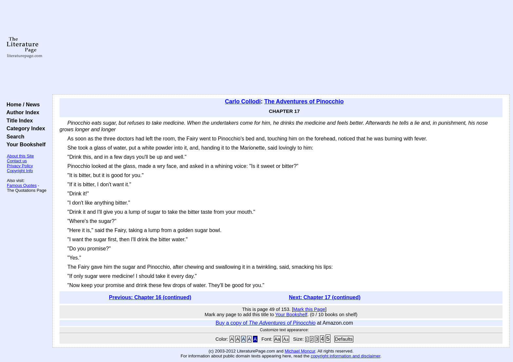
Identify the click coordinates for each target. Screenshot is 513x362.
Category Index (24, 128)
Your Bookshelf (24, 144)
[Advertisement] (281, 47)
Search (14, 136)
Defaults (344, 339)
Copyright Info (20, 170)
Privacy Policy (20, 165)
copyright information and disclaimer (345, 355)
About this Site (20, 156)
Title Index (18, 120)
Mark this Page (309, 309)
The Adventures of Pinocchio (304, 101)
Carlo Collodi (243, 101)
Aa (277, 339)
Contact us (17, 160)
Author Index (21, 112)
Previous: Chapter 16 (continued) (150, 297)
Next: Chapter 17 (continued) (325, 297)
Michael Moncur (300, 351)
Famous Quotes (22, 185)
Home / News (22, 104)
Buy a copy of (265, 323)
